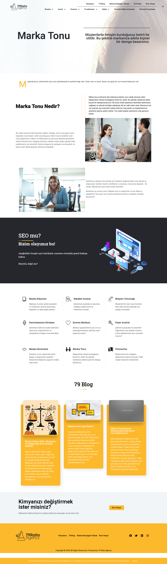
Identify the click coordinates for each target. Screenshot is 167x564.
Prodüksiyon (91, 9)
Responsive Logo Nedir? (81, 426)
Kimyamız (90, 4)
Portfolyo (137, 4)
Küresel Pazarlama (147, 9)
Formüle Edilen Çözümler (124, 9)
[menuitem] (163, 6)
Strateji (49, 9)
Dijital (106, 9)
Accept (134, 561)
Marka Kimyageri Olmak (119, 4)
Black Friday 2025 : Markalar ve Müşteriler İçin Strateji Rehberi (40, 443)
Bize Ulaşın (150, 4)
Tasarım (75, 9)
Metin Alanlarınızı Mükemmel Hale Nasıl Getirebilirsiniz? (123, 430)
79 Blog (102, 4)
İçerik (62, 9)
